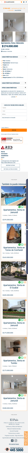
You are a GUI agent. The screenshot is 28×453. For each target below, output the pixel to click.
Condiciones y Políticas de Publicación (14, 426)
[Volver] (2, 2)
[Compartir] (26, 2)
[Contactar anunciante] (25, 207)
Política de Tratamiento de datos (13, 134)
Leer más (13, 96)
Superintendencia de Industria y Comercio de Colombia (14, 438)
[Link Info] (14, 214)
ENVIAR (14, 130)
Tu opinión (27, 226)
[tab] (14, 57)
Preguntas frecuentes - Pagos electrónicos (14, 435)
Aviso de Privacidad (14, 431)
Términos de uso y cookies (14, 433)
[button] (14, 56)
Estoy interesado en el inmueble (14, 118)
